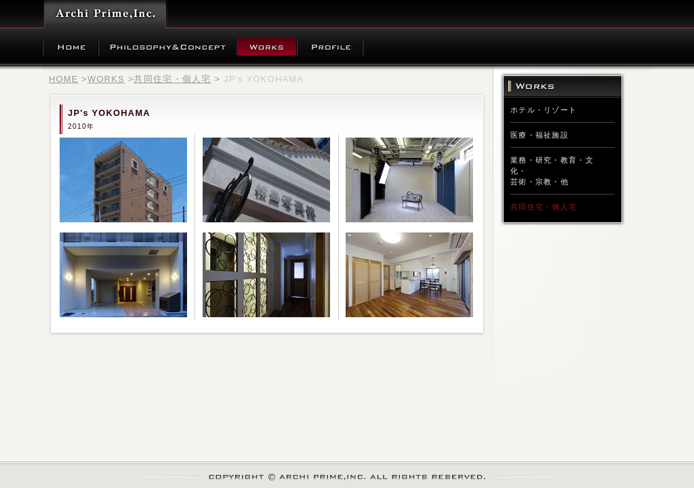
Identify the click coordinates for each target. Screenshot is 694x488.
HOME (64, 79)
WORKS (106, 79)
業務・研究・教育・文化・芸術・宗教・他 (552, 171)
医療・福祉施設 (539, 135)
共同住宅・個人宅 (172, 79)
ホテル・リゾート (543, 110)
